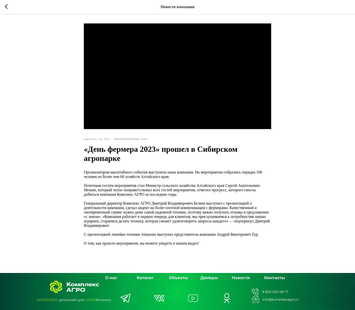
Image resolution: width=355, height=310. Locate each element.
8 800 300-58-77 (275, 292)
